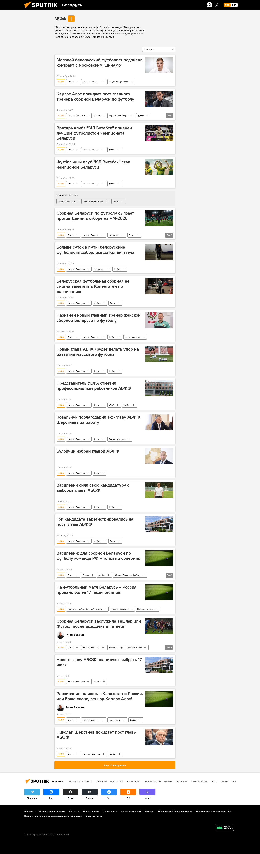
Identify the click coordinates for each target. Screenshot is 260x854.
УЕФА (111, 405)
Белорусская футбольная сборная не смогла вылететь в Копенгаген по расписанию (93, 286)
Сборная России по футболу (127, 575)
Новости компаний (131, 811)
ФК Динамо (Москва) (119, 81)
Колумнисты (115, 720)
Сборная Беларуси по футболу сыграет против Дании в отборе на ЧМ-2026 (95, 215)
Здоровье (182, 781)
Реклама (149, 811)
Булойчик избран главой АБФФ (88, 451)
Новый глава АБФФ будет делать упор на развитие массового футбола (98, 351)
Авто (214, 781)
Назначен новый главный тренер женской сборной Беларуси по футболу (99, 317)
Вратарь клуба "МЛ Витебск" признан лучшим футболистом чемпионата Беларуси (94, 133)
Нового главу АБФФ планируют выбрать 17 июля (99, 662)
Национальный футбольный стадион (85, 609)
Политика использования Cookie (213, 811)
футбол (141, 115)
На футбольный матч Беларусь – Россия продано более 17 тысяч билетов (96, 589)
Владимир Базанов (132, 33)
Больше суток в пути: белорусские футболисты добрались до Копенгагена (95, 249)
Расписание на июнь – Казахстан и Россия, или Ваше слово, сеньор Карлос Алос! (100, 696)
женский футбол (132, 337)
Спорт (70, 81)
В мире (168, 781)
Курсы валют (153, 781)
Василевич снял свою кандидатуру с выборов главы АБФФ (93, 487)
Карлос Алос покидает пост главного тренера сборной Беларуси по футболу (95, 96)
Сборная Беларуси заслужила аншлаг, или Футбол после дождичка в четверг (99, 623)
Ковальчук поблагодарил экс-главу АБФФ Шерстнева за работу (98, 419)
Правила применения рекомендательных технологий (53, 815)
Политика (116, 781)
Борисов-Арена (135, 647)
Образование (199, 781)
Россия (86, 575)
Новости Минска (145, 609)
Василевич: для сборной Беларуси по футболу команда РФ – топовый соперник (98, 555)
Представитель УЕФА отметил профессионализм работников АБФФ (94, 385)
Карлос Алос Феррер (119, 115)
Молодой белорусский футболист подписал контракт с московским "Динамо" (99, 62)
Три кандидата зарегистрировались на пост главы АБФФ (95, 521)
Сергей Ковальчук (117, 439)
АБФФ (60, 18)
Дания (131, 235)
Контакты (74, 811)
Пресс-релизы (91, 811)
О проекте (29, 811)
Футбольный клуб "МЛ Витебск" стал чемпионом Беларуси (93, 164)
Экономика (133, 781)
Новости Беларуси (91, 81)
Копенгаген (114, 235)
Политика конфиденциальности (175, 811)
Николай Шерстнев (91, 754)
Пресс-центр (110, 811)
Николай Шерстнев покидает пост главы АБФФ (97, 734)
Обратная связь (94, 815)
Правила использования (52, 811)
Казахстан (113, 647)
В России (101, 781)
